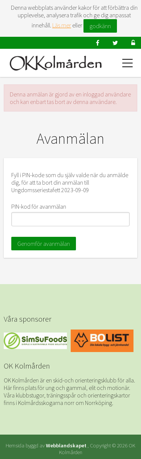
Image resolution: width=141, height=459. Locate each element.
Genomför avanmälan (43, 243)
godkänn (100, 26)
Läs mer (61, 25)
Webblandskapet (66, 445)
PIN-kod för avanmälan (38, 206)
